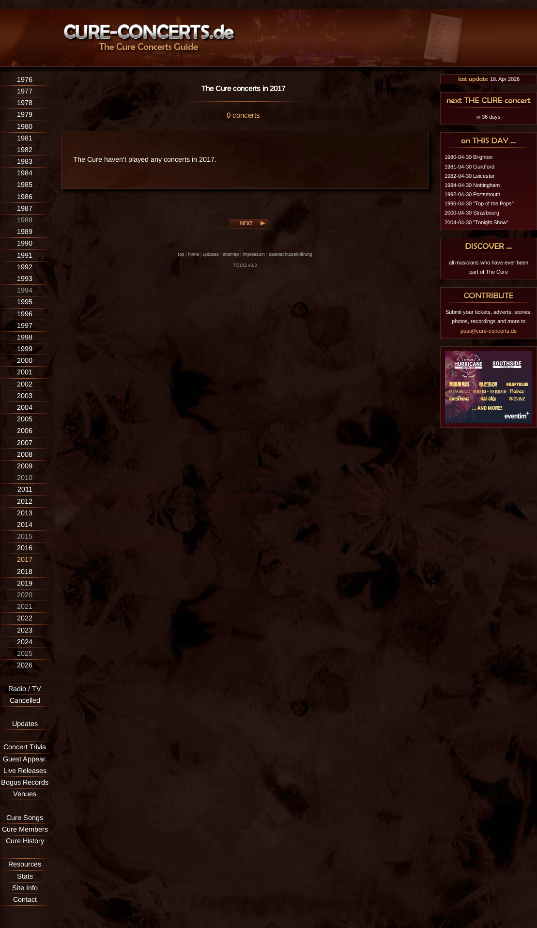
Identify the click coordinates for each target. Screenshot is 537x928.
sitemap (231, 254)
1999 (24, 349)
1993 (24, 278)
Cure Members (25, 829)
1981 (24, 138)
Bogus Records (24, 782)
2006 (24, 430)
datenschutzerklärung (290, 254)
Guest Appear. (25, 759)
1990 (24, 243)
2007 (24, 443)
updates (211, 254)
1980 (24, 126)
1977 (24, 91)
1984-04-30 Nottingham (472, 185)
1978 (24, 103)
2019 (24, 583)
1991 (24, 255)
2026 (24, 665)
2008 (24, 454)
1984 (24, 173)
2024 (24, 642)
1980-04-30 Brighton (468, 157)
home (193, 254)
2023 (24, 630)
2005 (24, 419)
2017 (24, 559)
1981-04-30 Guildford (469, 167)
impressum (254, 254)
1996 (24, 314)
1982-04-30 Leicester (470, 176)
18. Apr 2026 (489, 79)
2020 (24, 595)
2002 (24, 384)
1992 (24, 267)
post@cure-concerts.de (488, 331)
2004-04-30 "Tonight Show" (476, 222)
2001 (24, 372)
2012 (24, 501)
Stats (25, 876)
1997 (24, 325)
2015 (24, 536)
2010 (24, 477)
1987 (24, 208)
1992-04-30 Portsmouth (472, 194)
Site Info (25, 888)
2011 (24, 489)
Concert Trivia (24, 747)
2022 (24, 618)
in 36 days (488, 117)
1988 (24, 220)
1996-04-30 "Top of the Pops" (479, 203)
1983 (24, 161)
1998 (24, 337)
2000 (24, 360)
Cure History (25, 841)
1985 (24, 184)
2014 (24, 524)
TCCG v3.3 (245, 265)
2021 (24, 606)
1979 (24, 114)
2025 (24, 653)
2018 (24, 571)
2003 (24, 396)
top (181, 254)
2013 (24, 513)
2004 (24, 407)
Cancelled (25, 700)
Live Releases (24, 770)
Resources (24, 864)
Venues (24, 794)
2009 (24, 466)
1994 (24, 290)
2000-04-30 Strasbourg (472, 213)
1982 (24, 150)
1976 (24, 79)
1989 (24, 231)
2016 (24, 548)
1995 (24, 302)
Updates (25, 723)
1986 (24, 197)
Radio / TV (24, 689)
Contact (25, 899)
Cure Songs (24, 817)
